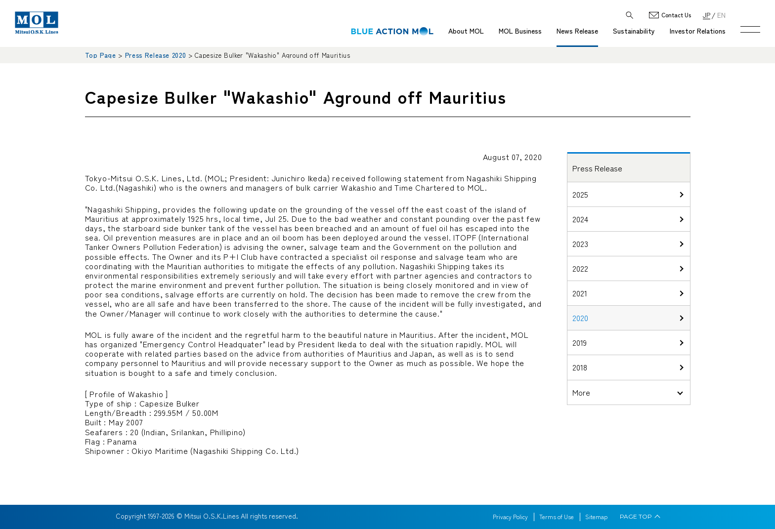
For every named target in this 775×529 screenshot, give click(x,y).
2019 (579, 342)
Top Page (100, 55)
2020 (580, 318)
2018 (579, 367)
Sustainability (634, 31)
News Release (577, 31)
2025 (580, 194)
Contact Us (676, 15)
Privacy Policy (510, 517)
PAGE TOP (636, 517)
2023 (580, 243)
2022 (580, 268)
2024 (580, 219)
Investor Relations (698, 31)
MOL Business (520, 31)
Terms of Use (556, 517)
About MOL (466, 31)
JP (706, 14)
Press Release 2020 (155, 55)
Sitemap (596, 517)
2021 (579, 293)
